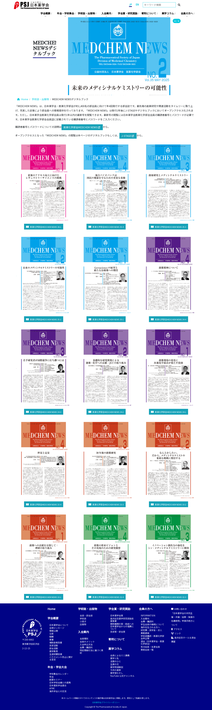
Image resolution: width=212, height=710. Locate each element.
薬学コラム (168, 13)
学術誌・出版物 (86, 13)
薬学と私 (114, 658)
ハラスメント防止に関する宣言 (61, 658)
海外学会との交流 (57, 691)
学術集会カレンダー (59, 673)
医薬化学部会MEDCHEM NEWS (82, 127)
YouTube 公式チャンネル (122, 675)
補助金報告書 (55, 642)
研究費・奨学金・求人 (151, 630)
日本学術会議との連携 (60, 682)
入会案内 (106, 13)
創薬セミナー (55, 679)
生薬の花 (114, 664)
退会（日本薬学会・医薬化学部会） (152, 642)
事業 (51, 639)
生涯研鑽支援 (55, 654)
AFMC (52, 688)
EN (137, 4)
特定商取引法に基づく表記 (91, 651)
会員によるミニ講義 (119, 655)
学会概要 (45, 13)
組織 (51, 636)
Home (22, 99)
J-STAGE (128, 136)
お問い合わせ (179, 608)
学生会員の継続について (152, 624)
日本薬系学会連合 (57, 685)
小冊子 (83, 621)
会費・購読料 (86, 647)
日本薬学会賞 (116, 615)
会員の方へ (187, 13)
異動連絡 (145, 633)
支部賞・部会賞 (117, 631)
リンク (176, 633)
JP (130, 4)
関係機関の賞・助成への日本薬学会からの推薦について (122, 626)
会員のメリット (87, 641)
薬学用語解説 (116, 667)
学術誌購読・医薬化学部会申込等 (152, 637)
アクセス (176, 629)
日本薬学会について (59, 624)
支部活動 (53, 645)
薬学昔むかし (116, 672)
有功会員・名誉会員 (150, 646)
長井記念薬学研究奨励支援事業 (122, 619)
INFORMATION (148, 615)
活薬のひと (115, 661)
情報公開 (53, 630)
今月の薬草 (115, 670)
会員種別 (84, 638)
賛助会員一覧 (147, 649)
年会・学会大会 (57, 667)
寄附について (148, 13)
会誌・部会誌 (86, 615)
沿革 (51, 633)
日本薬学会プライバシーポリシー (106, 702)
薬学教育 (53, 651)
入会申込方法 (86, 644)
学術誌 (83, 618)
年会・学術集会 (65, 13)
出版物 (83, 624)
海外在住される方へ (150, 627)
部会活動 (53, 648)
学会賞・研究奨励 (127, 13)
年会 (51, 676)
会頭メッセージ (56, 627)
